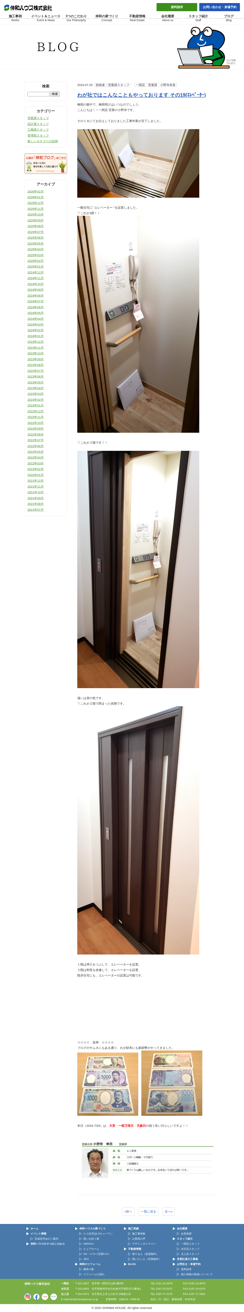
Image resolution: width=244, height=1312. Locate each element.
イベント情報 (38, 1233)
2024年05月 (35, 313)
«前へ (128, 1211)
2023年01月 (35, 405)
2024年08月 (35, 295)
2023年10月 (35, 353)
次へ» (168, 1211)
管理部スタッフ (38, 135)
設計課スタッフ (38, 124)
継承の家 (88, 1269)
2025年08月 (35, 226)
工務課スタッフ (38, 129)
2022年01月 (35, 475)
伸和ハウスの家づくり (92, 1228)
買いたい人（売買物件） (146, 1259)
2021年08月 (35, 504)
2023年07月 (35, 371)
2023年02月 (35, 399)
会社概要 (167, 18)
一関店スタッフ (190, 1243)
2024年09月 (35, 289)
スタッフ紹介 (198, 18)
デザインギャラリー (144, 1243)
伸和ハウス (28, 8)
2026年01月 (35, 197)
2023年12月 (35, 341)
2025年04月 (35, 249)
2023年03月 (35, 394)
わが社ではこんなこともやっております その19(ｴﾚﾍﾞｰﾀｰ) (141, 95)
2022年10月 (35, 423)
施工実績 (133, 1228)
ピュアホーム (91, 1248)
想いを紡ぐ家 (91, 1238)
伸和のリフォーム (89, 1264)
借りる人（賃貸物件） (145, 1253)
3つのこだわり (76, 18)
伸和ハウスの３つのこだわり (47, 1243)
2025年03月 (35, 255)
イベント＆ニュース (45, 18)
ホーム (34, 1228)
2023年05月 (35, 382)
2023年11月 (35, 347)
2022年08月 (35, 434)
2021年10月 (35, 492)
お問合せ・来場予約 (189, 1264)
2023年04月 (35, 388)
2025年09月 (35, 220)
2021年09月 (35, 498)
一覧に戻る (148, 1211)
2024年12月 (35, 272)
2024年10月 (35, 284)
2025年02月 (35, 261)
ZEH (86, 1259)
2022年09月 (35, 428)
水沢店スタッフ (190, 1248)
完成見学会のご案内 (46, 1238)
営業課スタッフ (38, 118)
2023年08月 (35, 365)
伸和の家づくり (106, 18)
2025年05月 (35, 243)
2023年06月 (35, 376)
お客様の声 (138, 1238)
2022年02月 (35, 469)
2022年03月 (35, 463)
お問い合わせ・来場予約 (219, 7)
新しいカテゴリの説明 (42, 141)
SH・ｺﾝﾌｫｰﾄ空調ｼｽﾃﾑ (96, 1253)
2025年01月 (35, 266)
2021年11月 (35, 486)
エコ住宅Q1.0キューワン (98, 1233)
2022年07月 (35, 440)
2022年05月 (35, 451)
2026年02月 (35, 191)
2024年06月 (35, 307)
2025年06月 (35, 237)
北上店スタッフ (190, 1253)
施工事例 (15, 18)
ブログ (228, 18)
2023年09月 (35, 359)
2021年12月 (35, 480)
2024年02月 (35, 330)
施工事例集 (138, 1233)
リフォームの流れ (94, 1274)
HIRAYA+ (88, 1243)
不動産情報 (137, 18)
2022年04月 (35, 457)
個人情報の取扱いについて (197, 1274)
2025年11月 (35, 208)
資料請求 (177, 7)
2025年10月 (35, 214)
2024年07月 (35, 301)
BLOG (132, 1264)
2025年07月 (35, 232)
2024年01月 (35, 336)
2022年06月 (35, 446)
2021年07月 (35, 509)
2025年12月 (35, 203)
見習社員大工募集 (187, 1259)
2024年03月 (35, 324)
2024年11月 (35, 278)
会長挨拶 (186, 1233)
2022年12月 (35, 411)
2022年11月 (35, 417)
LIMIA (45, 1297)
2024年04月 (35, 318)
